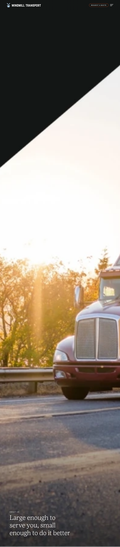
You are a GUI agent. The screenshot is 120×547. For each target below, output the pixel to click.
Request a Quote (99, 5)
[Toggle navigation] (111, 5)
